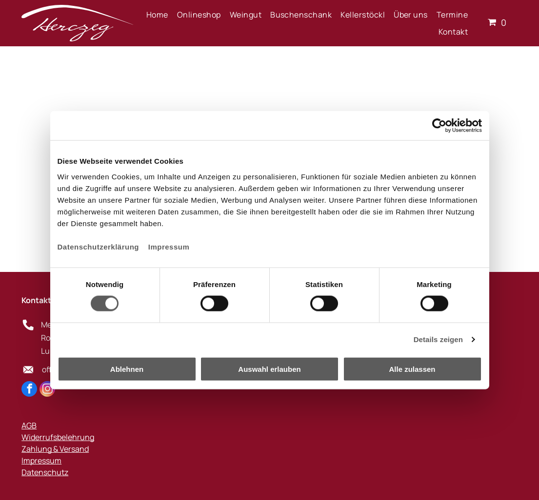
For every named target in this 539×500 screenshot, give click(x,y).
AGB (29, 425)
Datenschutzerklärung (99, 246)
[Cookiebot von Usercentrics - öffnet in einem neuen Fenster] (439, 125)
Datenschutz (44, 472)
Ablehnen (126, 369)
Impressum (169, 246)
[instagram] (47, 390)
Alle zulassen (412, 369)
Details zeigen (438, 339)
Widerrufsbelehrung (57, 437)
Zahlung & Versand (55, 448)
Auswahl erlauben (269, 369)
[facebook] (29, 390)
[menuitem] (157, 14)
